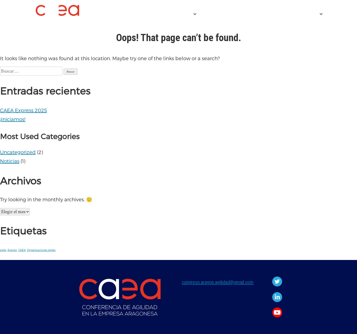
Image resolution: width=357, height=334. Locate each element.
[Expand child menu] (195, 14)
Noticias (9, 161)
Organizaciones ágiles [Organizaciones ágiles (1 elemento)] (41, 250)
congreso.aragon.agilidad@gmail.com (217, 282)
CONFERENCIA (172, 14)
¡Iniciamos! (12, 119)
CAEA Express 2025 (225, 14)
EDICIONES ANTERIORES (286, 14)
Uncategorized (18, 152)
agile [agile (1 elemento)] (3, 250)
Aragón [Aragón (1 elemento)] (12, 250)
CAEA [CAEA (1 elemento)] (22, 250)
